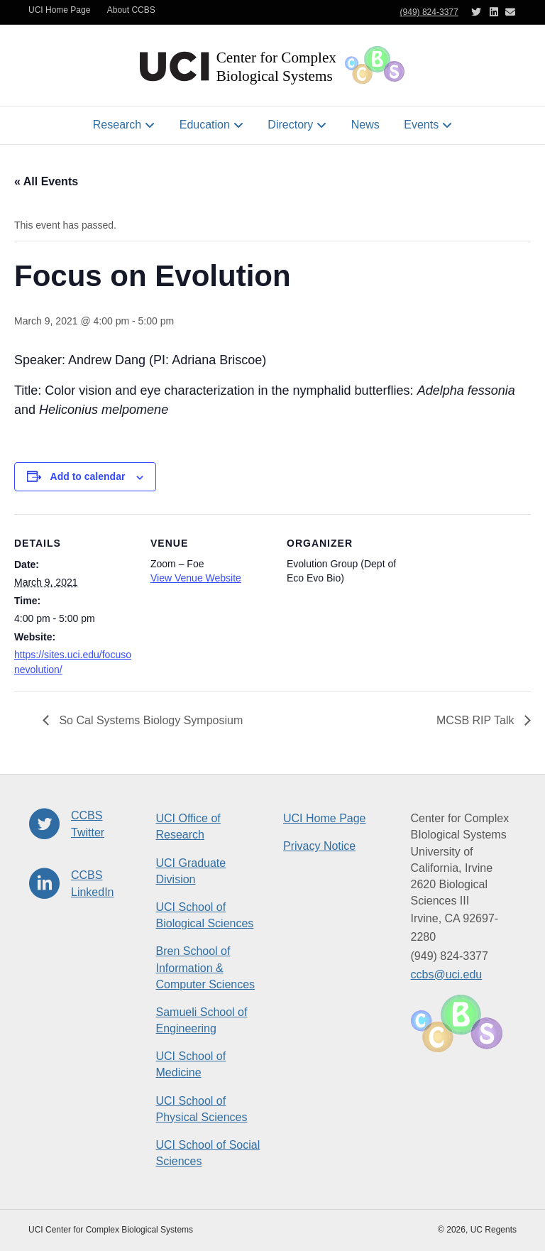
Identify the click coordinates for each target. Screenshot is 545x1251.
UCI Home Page (59, 10)
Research (117, 125)
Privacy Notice (319, 846)
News (365, 125)
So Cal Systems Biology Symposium (149, 720)
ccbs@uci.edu (447, 974)
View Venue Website (195, 578)
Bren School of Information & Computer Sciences (205, 967)
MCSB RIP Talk (476, 720)
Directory (290, 125)
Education (205, 125)
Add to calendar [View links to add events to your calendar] (88, 476)
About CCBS (131, 10)
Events (421, 125)
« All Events (46, 181)
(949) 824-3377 (429, 12)
